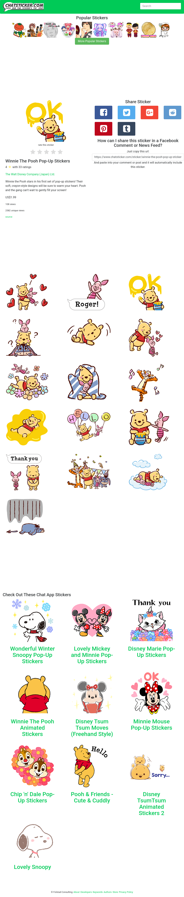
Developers (86, 892)
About (76, 892)
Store (115, 892)
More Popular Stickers (92, 41)
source (8, 216)
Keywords (98, 892)
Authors (108, 892)
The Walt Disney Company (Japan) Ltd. (30, 174)
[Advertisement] (92, 74)
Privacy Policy (126, 892)
